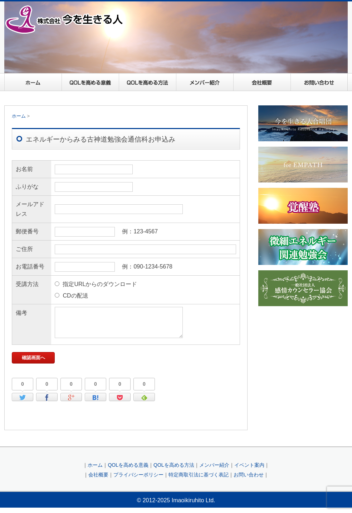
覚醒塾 (303, 206)
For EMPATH (303, 164)
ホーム (33, 82)
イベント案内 (249, 470)
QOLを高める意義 (90, 82)
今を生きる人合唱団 (303, 123)
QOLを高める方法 (147, 82)
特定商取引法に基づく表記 (198, 480)
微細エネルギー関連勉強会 (303, 247)
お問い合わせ (319, 82)
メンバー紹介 (204, 82)
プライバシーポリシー (138, 480)
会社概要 (261, 82)
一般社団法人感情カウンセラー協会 (303, 288)
